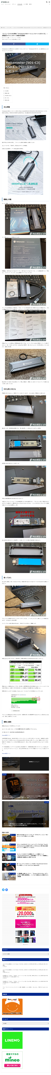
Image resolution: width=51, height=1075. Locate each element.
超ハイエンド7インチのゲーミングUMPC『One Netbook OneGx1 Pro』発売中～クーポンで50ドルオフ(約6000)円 (32, 864)
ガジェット (13, 834)
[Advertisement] (25, 15)
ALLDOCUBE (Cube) (12, 854)
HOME (3, 27)
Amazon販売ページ (6, 735)
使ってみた (6, 98)
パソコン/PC (19, 4)
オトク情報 (26, 4)
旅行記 (30, 4)
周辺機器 (19, 37)
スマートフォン (8, 4)
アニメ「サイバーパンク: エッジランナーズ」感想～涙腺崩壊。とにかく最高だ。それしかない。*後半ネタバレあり (24, 987)
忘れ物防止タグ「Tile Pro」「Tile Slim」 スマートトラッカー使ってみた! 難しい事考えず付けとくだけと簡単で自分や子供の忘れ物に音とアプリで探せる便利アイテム (25, 976)
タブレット (14, 4)
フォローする (34, 763)
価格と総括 (6, 100)
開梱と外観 (6, 93)
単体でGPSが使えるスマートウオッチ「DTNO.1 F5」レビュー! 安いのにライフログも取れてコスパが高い (32, 835)
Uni (4, 966)
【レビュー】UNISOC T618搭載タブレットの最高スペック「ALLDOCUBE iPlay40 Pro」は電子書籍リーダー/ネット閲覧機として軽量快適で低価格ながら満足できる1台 (32, 855)
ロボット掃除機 (12, 873)
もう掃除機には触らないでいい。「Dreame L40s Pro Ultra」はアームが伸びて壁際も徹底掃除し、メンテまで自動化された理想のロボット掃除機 (33, 875)
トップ (2, 4)
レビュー (15, 37)
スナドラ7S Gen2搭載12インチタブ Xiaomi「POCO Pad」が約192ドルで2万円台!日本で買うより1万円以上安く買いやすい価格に (25, 965)
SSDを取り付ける (7, 95)
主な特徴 (5, 91)
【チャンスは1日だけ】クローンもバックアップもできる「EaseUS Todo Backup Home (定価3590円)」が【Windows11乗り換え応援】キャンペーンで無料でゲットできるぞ (32, 846)
